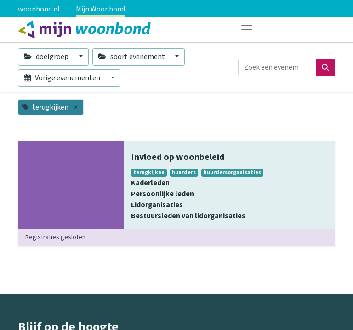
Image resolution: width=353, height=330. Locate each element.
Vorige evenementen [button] (63, 78)
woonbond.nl (39, 9)
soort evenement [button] (132, 57)
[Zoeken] (325, 67)
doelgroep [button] (47, 57)
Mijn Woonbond (100, 9)
